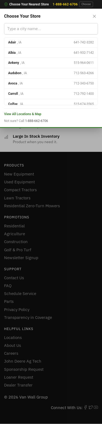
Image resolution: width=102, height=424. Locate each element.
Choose (86, 4)
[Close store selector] (94, 16)
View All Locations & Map (22, 114)
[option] (51, 42)
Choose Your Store (22, 16)
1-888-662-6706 (65, 4)
